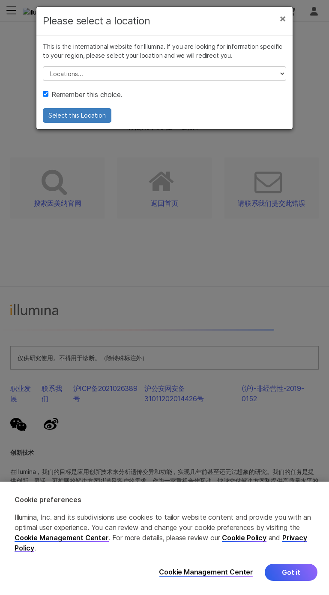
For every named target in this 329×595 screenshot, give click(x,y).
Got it (291, 572)
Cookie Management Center (62, 537)
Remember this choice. (82, 94)
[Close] (282, 18)
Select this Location (77, 115)
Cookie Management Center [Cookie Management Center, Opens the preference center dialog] (206, 572)
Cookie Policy (244, 537)
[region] (164, 538)
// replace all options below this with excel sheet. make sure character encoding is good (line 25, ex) (164, 73)
